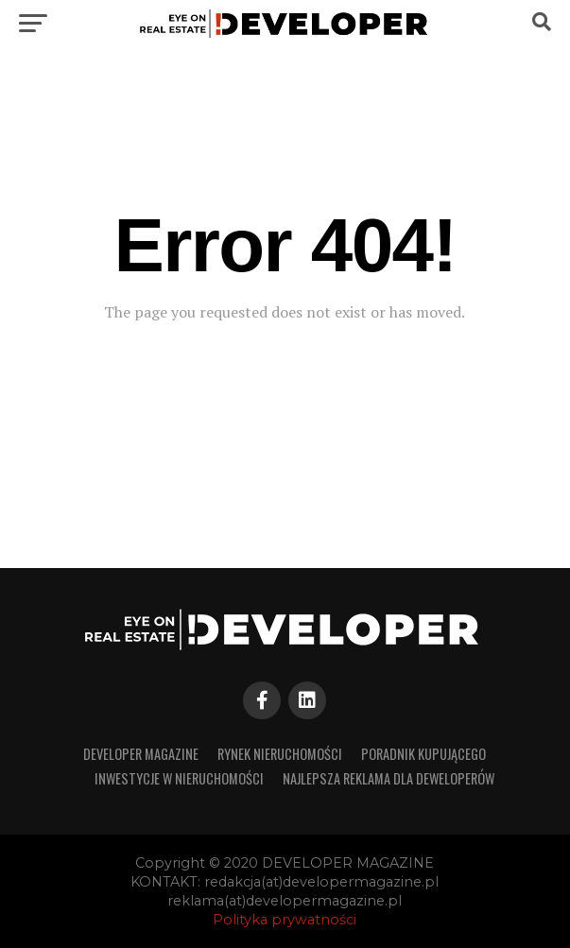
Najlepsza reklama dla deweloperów (388, 778)
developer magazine (141, 754)
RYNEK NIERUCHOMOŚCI (279, 754)
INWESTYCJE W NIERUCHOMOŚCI (179, 778)
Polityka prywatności (284, 919)
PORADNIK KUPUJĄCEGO (423, 754)
